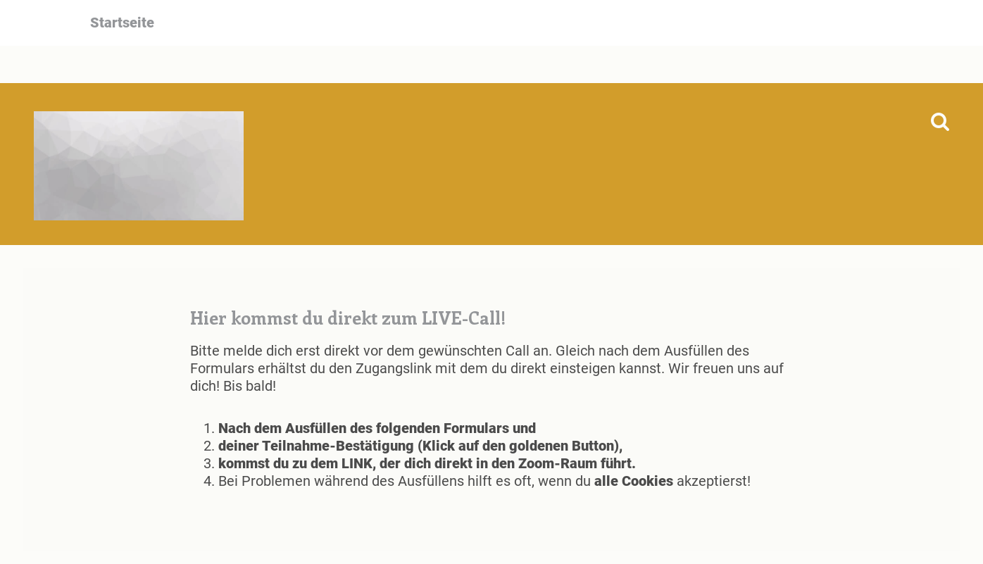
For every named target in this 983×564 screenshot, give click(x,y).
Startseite (122, 22)
